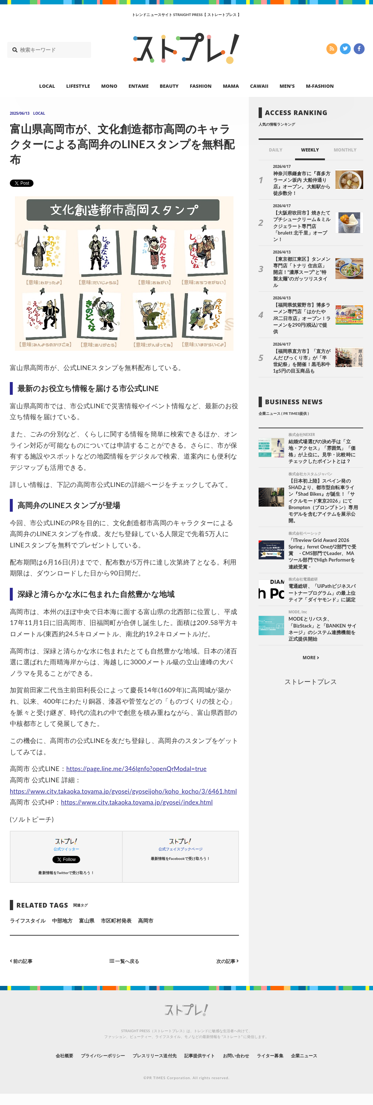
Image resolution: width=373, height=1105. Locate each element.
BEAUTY (169, 86)
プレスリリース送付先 (149, 1066)
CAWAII (259, 86)
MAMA (231, 86)
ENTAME (139, 86)
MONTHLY (345, 150)
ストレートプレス (310, 657)
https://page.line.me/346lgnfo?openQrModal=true (141, 768)
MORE (311, 633)
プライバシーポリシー (89, 1066)
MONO (109, 86)
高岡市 (145, 932)
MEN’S (287, 86)
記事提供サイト (202, 1066)
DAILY (275, 150)
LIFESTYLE (78, 86)
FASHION (201, 86)
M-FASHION (320, 86)
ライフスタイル (28, 932)
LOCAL (47, 86)
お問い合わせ (244, 1066)
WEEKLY (310, 150)
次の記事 (227, 972)
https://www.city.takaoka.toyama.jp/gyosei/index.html (142, 813)
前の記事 (22, 972)
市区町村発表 (116, 932)
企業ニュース (323, 1066)
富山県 (86, 932)
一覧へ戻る (124, 972)
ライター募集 (283, 1066)
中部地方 (62, 932)
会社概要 (44, 1066)
